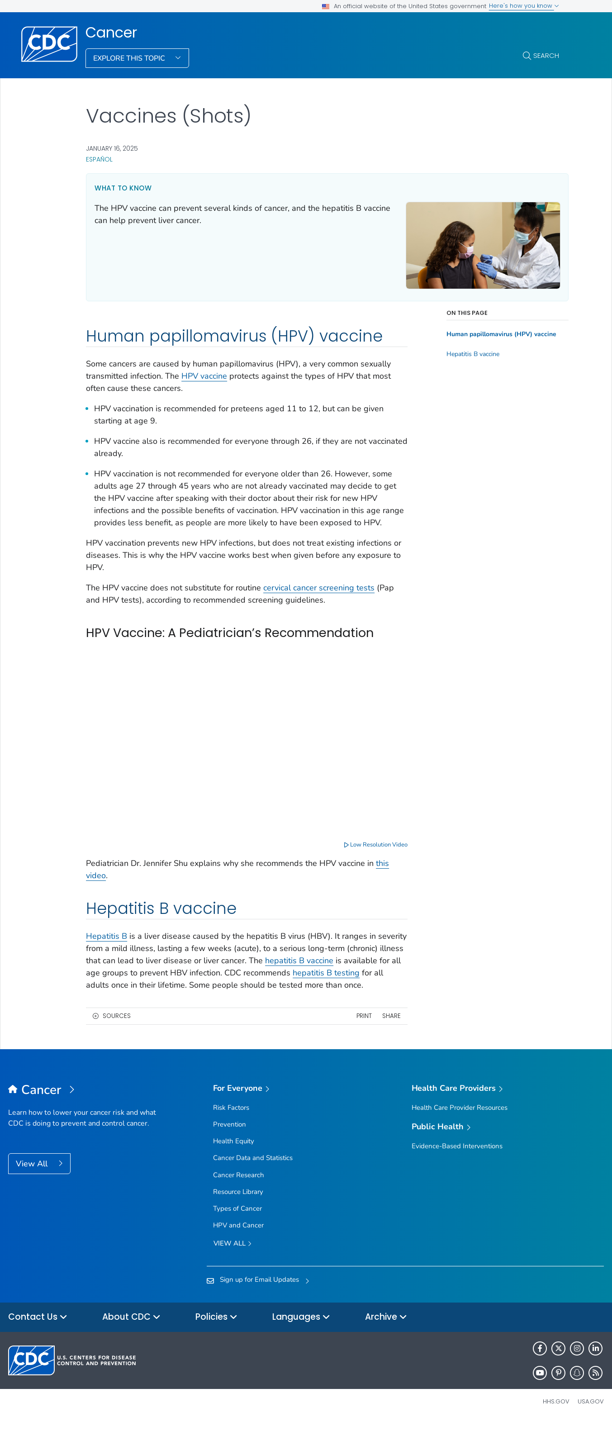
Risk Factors (231, 1126)
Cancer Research (238, 1193)
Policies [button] (216, 1336)
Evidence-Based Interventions (457, 1164)
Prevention (229, 1142)
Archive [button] (386, 1336)
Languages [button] (301, 1336)
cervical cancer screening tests (319, 598)
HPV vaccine (204, 374)
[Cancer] (82, 1109)
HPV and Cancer (238, 1244)
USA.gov (591, 1420)
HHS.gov (556, 1420)
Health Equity (233, 1160)
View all (232, 1263)
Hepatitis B (106, 942)
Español (99, 159)
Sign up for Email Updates (259, 1298)
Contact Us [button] (37, 1336)
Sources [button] (117, 1034)
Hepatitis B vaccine (466, 352)
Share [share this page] (384, 1034)
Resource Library (238, 1210)
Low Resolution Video (369, 851)
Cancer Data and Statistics (253, 1176)
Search (546, 55)
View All (33, 1182)
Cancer (111, 33)
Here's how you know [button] (524, 5)
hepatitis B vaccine (358, 966)
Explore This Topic (130, 58)
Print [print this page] (357, 1034)
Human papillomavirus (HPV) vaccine (495, 332)
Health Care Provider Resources (460, 1126)
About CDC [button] (131, 1336)
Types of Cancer (237, 1227)
